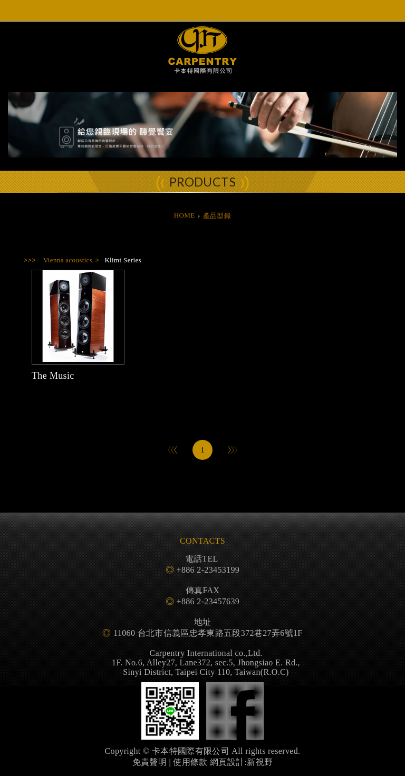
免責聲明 (149, 762)
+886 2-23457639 (208, 601)
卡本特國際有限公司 (202, 59)
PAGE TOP (202, 765)
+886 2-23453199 (208, 569)
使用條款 (190, 762)
